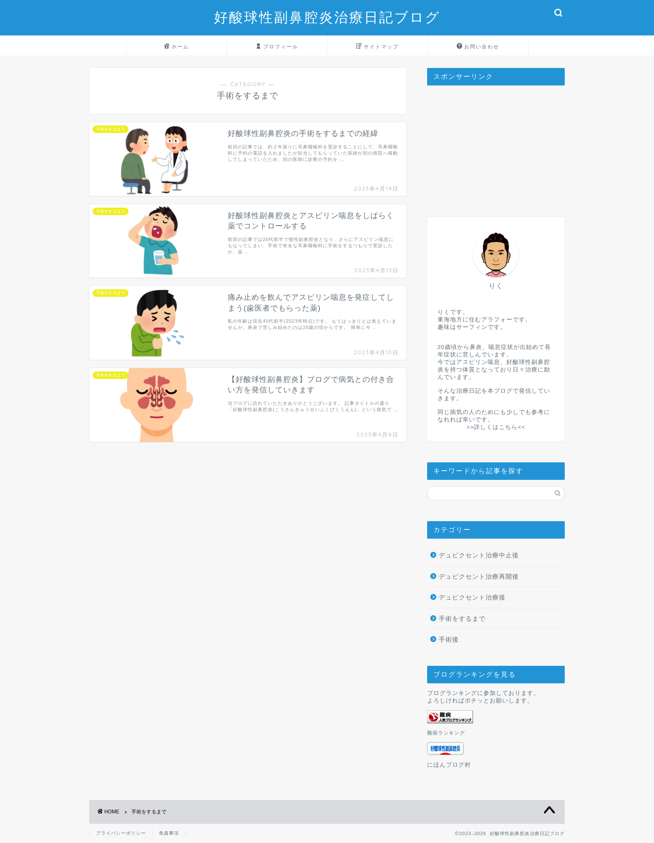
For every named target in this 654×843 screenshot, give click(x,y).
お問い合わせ (478, 46)
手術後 (449, 639)
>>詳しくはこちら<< (495, 427)
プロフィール (277, 46)
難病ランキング (446, 733)
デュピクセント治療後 (472, 597)
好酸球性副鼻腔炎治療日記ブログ (327, 16)
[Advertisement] (496, 144)
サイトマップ (377, 46)
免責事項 (169, 832)
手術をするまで (462, 618)
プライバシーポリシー (121, 832)
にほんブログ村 (449, 765)
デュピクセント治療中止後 (479, 555)
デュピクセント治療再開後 (479, 576)
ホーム (176, 46)
